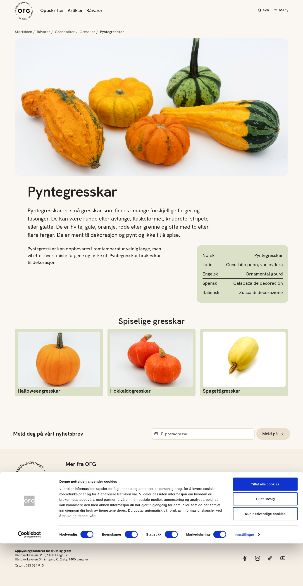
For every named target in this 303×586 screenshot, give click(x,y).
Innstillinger (244, 577)
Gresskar (87, 31)
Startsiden (23, 31)
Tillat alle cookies (265, 527)
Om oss (72, 474)
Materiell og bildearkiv (162, 495)
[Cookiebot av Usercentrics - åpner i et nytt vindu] (29, 577)
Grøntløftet (76, 495)
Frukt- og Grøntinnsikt (161, 506)
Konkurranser (78, 506)
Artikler (75, 10)
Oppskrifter (52, 10)
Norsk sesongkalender (162, 485)
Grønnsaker (65, 31)
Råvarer (94, 10)
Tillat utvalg (265, 541)
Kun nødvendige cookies (265, 556)
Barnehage (75, 485)
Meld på (272, 434)
